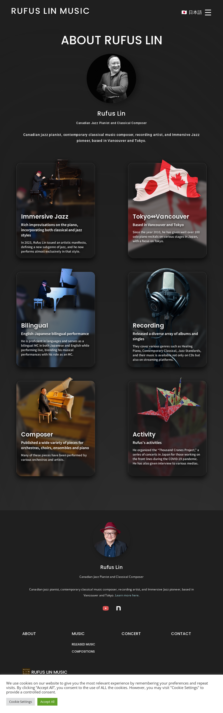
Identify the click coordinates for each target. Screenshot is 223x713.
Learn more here (127, 595)
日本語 (195, 12)
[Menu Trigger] (208, 12)
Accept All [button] (47, 701)
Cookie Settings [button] (20, 701)
